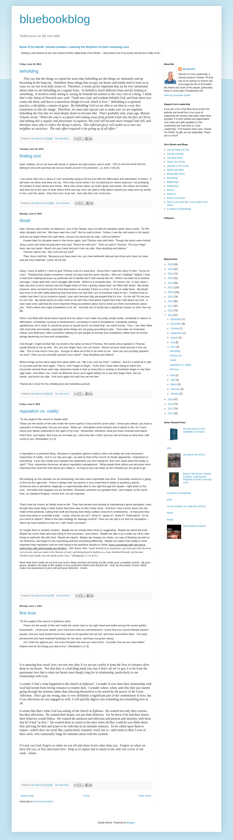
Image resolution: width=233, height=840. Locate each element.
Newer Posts (27, 795)
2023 (171, 278)
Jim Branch (188, 69)
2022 (171, 283)
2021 (171, 287)
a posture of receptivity (179, 493)
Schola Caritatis (175, 154)
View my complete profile (177, 95)
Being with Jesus (176, 173)
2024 (171, 273)
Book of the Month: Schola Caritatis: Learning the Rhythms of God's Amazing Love (74, 47)
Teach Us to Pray (176, 161)
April (173, 379)
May (173, 375)
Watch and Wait (175, 170)
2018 (171, 301)
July (172, 342)
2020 (171, 292)
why (169, 448)
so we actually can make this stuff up (186, 506)
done (169, 499)
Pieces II (171, 194)
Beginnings (173, 182)
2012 (171, 408)
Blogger (131, 822)
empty (170, 519)
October (175, 328)
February (175, 389)
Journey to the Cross (178, 166)
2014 (171, 399)
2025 (171, 269)
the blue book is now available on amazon (194, 430)
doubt (25, 220)
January (175, 393)
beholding (29, 71)
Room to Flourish (176, 198)
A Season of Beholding (179, 209)
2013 (171, 404)
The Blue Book (175, 157)
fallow (170, 512)
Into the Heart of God (178, 149)
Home (86, 795)
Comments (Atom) (43, 801)
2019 (171, 296)
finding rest (30, 156)
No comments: (62, 138)
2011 (171, 413)
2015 (171, 315)
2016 (171, 310)
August (174, 337)
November (176, 323)
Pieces (170, 190)
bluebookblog (55, 19)
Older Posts (145, 795)
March (174, 384)
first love (28, 613)
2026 (171, 264)
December (176, 319)
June (173, 347)
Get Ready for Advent (194, 526)
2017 (171, 306)
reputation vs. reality (39, 411)
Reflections (173, 186)
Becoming (172, 178)
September (176, 333)
